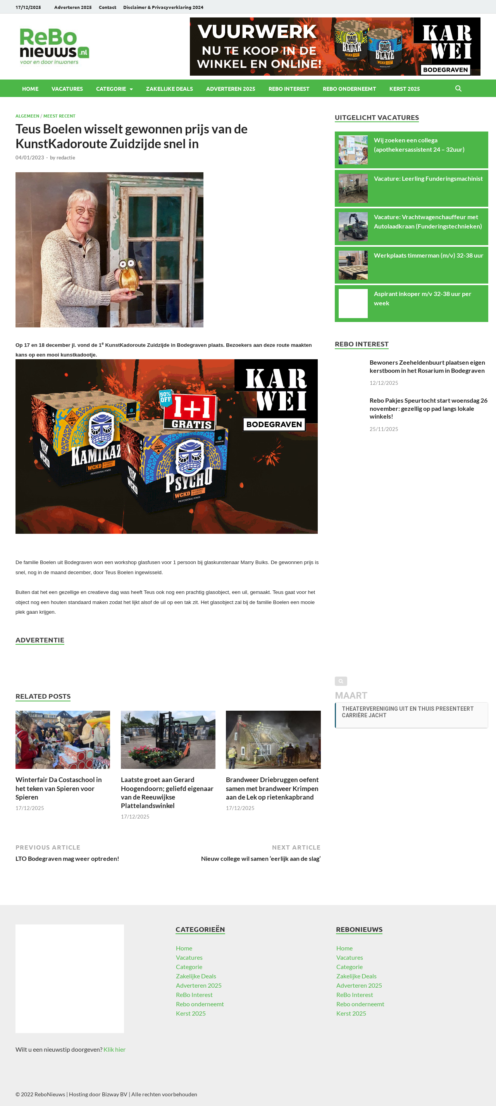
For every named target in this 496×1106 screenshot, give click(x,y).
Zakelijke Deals (169, 88)
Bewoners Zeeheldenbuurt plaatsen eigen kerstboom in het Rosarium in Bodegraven (427, 366)
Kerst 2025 (404, 88)
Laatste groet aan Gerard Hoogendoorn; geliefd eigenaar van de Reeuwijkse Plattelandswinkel (167, 792)
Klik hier (114, 1049)
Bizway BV (114, 1094)
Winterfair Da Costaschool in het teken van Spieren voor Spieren (59, 788)
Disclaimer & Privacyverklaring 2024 (163, 7)
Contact (107, 7)
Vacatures (67, 88)
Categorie (111, 88)
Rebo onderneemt (349, 88)
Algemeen (27, 116)
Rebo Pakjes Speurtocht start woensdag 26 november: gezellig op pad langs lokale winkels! (428, 408)
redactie (66, 157)
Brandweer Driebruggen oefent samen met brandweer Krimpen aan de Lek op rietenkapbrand (272, 788)
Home (30, 88)
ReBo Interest (289, 88)
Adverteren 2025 (73, 7)
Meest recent (59, 116)
